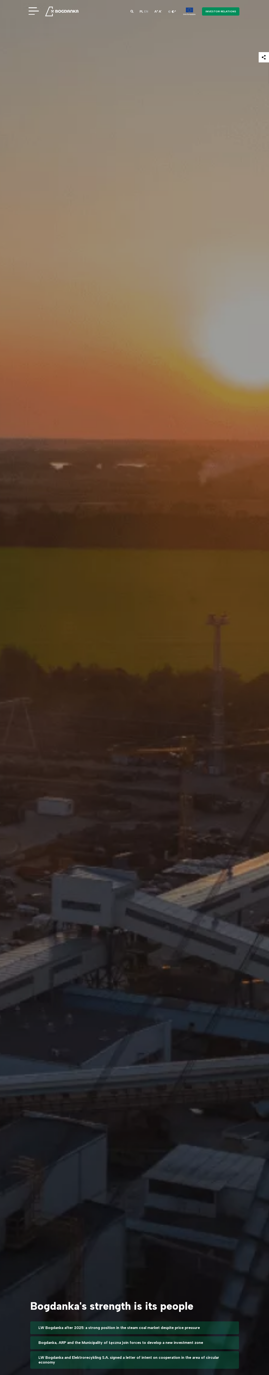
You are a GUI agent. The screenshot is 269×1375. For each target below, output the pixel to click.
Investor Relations (220, 11)
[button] (132, 11)
